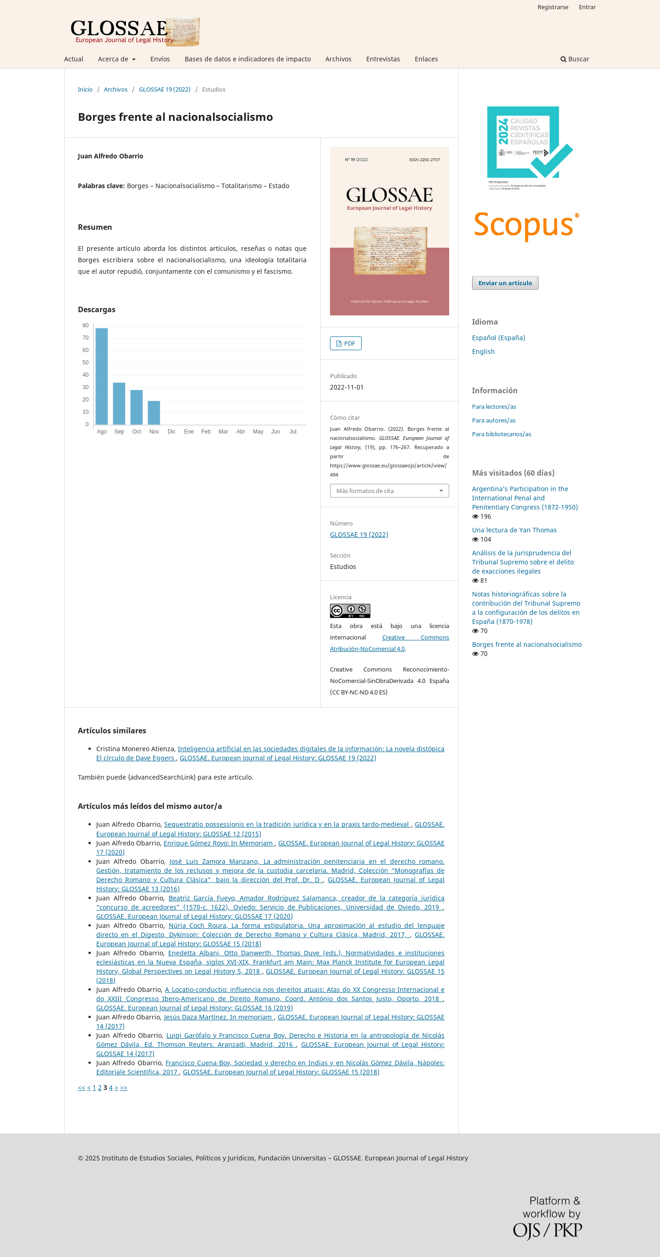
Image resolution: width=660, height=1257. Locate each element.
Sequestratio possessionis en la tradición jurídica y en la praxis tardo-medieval (287, 824)
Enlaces (426, 58)
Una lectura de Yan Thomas (514, 530)
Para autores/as (494, 420)
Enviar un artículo (505, 283)
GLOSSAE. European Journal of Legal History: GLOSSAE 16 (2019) (194, 1007)
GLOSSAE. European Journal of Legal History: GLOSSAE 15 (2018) (281, 1071)
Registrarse (553, 7)
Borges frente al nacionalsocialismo (527, 644)
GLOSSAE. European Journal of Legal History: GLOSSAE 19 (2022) (278, 757)
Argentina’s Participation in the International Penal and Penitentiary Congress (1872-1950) (525, 497)
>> (123, 1087)
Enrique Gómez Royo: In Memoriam (219, 843)
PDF (349, 343)
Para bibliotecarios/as (501, 434)
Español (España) (498, 337)
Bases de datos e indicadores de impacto (248, 58)
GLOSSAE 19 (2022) (165, 89)
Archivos (338, 58)
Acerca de (114, 58)
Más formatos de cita (365, 491)
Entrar (587, 7)
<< (81, 1087)
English (483, 351)
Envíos (160, 58)
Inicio (85, 89)
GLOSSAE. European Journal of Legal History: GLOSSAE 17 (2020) (194, 916)
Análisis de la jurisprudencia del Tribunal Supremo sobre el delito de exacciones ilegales (523, 561)
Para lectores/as (494, 406)
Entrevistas (383, 58)
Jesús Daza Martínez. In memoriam (219, 1017)
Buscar (575, 58)
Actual (73, 58)
